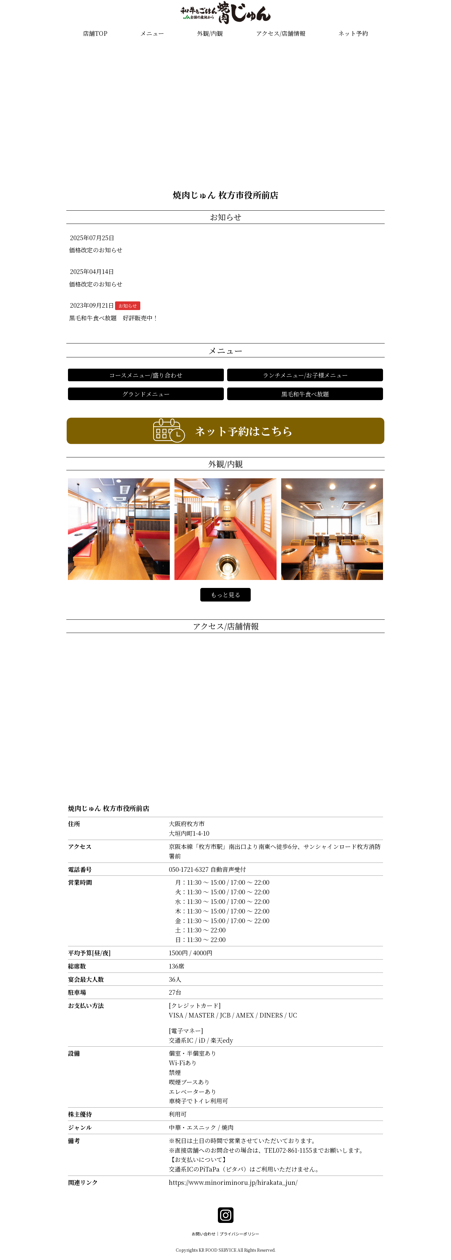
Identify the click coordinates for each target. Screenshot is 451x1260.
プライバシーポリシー (239, 1233)
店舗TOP (95, 33)
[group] (225, 112)
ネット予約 (353, 33)
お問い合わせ (204, 1233)
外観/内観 (210, 33)
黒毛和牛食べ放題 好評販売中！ (114, 317)
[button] (7, 113)
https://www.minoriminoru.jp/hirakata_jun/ (233, 1182)
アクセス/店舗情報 (280, 33)
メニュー (152, 33)
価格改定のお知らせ (95, 249)
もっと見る (225, 594)
